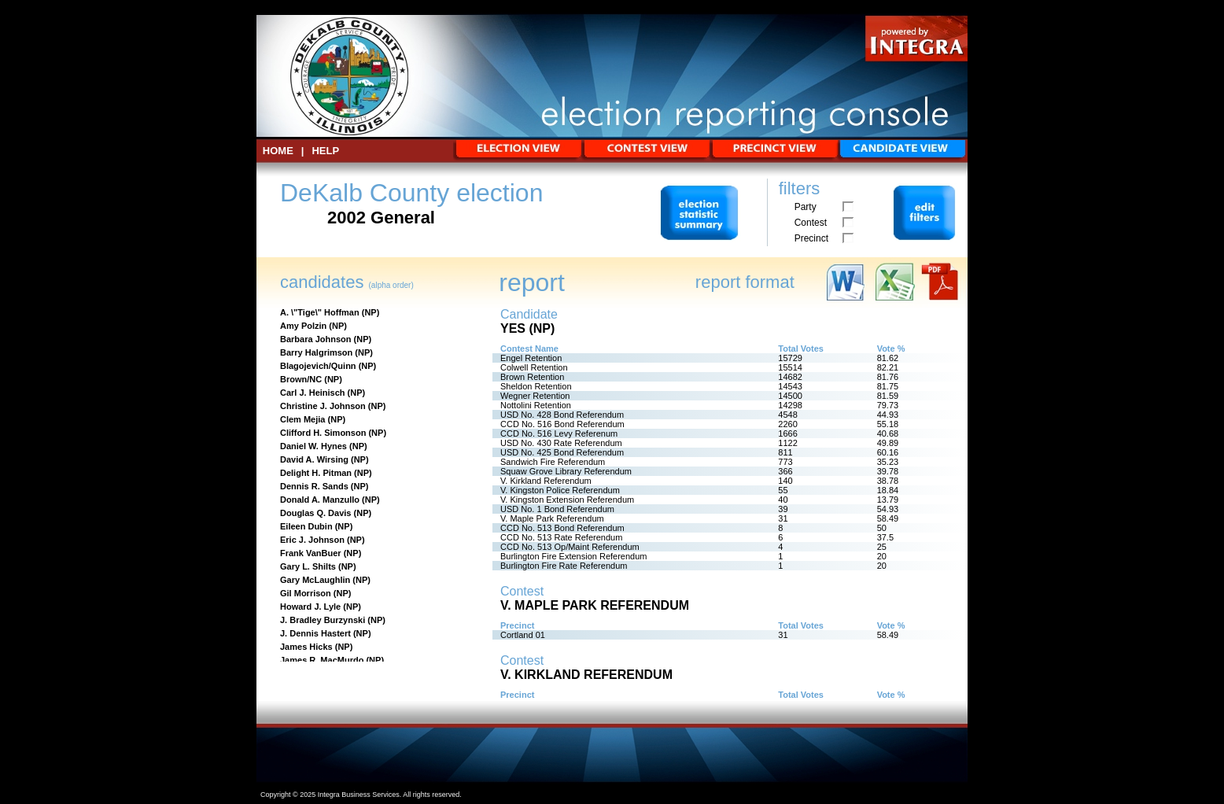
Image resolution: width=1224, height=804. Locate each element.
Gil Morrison (305, 593)
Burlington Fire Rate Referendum (563, 565)
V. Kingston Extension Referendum (567, 499)
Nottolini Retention (535, 405)
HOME (278, 151)
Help (325, 151)
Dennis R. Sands (314, 486)
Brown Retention (532, 377)
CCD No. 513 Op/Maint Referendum (570, 546)
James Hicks (306, 646)
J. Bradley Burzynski (322, 620)
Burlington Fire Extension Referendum (573, 556)
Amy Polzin (303, 325)
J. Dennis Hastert (315, 633)
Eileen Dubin (306, 526)
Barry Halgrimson (316, 352)
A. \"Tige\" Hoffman (319, 312)
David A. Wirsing (314, 459)
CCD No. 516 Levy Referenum (559, 433)
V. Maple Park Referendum (552, 518)
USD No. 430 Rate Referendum (561, 443)
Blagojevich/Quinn (318, 366)
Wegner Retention (535, 395)
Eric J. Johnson (312, 539)
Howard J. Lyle (310, 606)
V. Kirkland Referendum (546, 480)
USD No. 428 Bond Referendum (562, 414)
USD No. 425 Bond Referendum (562, 452)
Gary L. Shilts (308, 566)
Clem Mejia (302, 419)
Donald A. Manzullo (319, 499)
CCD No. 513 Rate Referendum (561, 537)
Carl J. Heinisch (312, 392)
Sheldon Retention (536, 386)
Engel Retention (531, 358)
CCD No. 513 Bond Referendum (562, 528)
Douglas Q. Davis (315, 513)
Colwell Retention (534, 367)
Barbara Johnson (315, 339)
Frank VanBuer (310, 553)
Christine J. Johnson (323, 406)
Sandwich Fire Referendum (552, 462)
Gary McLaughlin (315, 580)
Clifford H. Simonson (323, 432)
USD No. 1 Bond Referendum (557, 509)
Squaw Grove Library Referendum (566, 471)
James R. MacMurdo (321, 660)
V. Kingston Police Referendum (560, 490)
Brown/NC (301, 379)
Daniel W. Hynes (313, 446)
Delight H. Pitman (316, 473)
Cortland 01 (522, 635)
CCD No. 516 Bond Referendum (562, 424)
